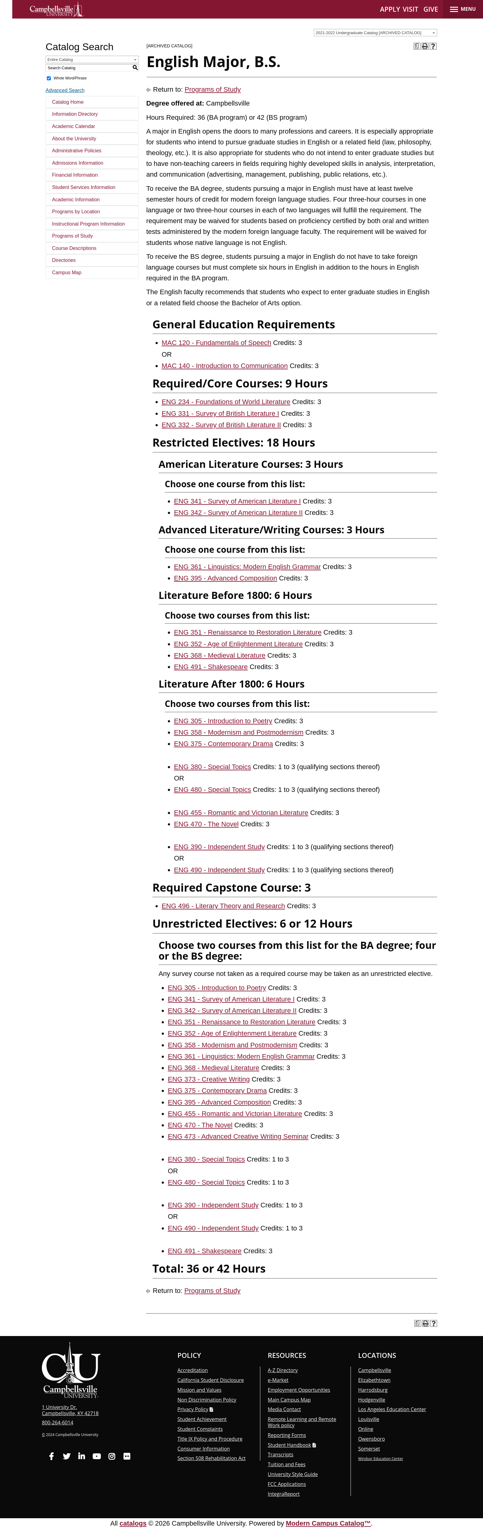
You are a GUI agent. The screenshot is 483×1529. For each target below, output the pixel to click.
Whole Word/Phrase (70, 78)
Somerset (369, 1448)
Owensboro (371, 1438)
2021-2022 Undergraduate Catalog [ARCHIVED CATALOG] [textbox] (368, 32)
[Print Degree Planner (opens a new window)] (417, 46)
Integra (284, 1494)
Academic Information (76, 199)
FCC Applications (287, 1484)
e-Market (278, 1380)
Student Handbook (289, 1445)
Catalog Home (67, 102)
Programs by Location (76, 211)
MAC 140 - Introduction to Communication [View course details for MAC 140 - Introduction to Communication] (225, 366)
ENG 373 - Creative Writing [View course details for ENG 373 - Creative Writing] (209, 1079)
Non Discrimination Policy (206, 1399)
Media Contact (284, 1409)
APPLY (390, 9)
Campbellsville (374, 1370)
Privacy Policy (192, 1409)
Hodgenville (371, 1399)
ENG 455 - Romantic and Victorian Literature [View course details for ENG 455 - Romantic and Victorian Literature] (241, 813)
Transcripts (280, 1454)
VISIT (410, 9)
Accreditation (192, 1370)
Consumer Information (203, 1448)
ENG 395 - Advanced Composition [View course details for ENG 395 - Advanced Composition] (225, 578)
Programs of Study (72, 236)
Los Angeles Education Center (392, 1409)
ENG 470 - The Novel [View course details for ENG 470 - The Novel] (206, 824)
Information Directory (75, 114)
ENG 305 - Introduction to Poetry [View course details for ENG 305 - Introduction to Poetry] (223, 721)
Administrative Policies (76, 150)
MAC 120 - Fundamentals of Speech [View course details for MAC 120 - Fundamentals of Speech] (216, 343)
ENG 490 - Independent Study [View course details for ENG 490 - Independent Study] (219, 870)
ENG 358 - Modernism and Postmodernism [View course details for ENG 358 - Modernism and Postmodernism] (239, 732)
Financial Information (75, 175)
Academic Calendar (73, 126)
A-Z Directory (283, 1370)
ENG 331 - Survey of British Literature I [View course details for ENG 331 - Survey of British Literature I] (220, 413)
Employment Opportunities (299, 1390)
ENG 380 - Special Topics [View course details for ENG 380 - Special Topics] (212, 767)
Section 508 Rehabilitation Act (211, 1458)
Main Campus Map (289, 1399)
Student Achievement (202, 1419)
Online (365, 1429)
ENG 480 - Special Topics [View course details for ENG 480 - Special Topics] (212, 789)
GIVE (431, 9)
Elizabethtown (374, 1380)
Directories (63, 260)
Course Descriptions (74, 248)
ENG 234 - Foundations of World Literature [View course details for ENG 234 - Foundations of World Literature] (226, 402)
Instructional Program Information (88, 224)
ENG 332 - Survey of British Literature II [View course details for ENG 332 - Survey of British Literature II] (221, 425)
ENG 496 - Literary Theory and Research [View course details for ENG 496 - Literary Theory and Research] (223, 906)
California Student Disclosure (210, 1380)
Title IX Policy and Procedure (209, 1438)
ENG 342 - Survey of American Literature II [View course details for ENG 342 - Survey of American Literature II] (238, 512)
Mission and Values (199, 1390)
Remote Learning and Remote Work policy (302, 1422)
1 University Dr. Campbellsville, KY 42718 (70, 1410)
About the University (74, 138)
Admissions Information (77, 163)
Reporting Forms (287, 1435)
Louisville (369, 1419)
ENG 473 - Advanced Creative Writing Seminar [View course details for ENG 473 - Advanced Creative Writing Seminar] (238, 1136)
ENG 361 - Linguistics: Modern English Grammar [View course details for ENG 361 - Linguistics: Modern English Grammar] (247, 567)
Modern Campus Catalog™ (328, 1523)
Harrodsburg (373, 1390)
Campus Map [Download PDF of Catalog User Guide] (66, 272)
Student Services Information (83, 187)
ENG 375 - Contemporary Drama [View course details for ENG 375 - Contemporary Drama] (223, 744)
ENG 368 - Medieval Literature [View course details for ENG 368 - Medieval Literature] (220, 655)
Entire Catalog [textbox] (60, 59)
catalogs (133, 1523)
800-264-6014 (57, 1422)
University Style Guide (293, 1474)
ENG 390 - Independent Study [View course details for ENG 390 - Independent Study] (219, 847)
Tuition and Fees (287, 1464)
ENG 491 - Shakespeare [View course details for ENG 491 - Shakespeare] (211, 667)
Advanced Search (65, 90)
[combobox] (375, 32)
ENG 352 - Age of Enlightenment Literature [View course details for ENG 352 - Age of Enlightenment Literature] (238, 644)
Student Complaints (200, 1429)
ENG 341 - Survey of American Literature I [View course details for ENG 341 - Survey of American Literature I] (237, 501)
